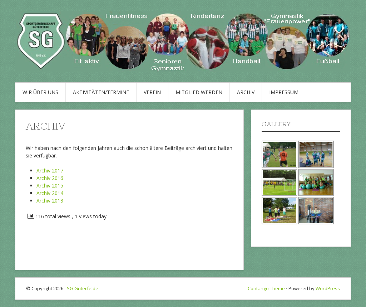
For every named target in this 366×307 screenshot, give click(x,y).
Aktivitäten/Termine (101, 92)
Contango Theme (266, 288)
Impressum (283, 92)
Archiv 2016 (49, 178)
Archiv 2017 (49, 170)
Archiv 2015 (49, 185)
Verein (152, 92)
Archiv (245, 92)
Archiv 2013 (49, 200)
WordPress (328, 288)
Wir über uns (40, 92)
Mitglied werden (198, 92)
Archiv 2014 (49, 193)
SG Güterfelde (82, 288)
